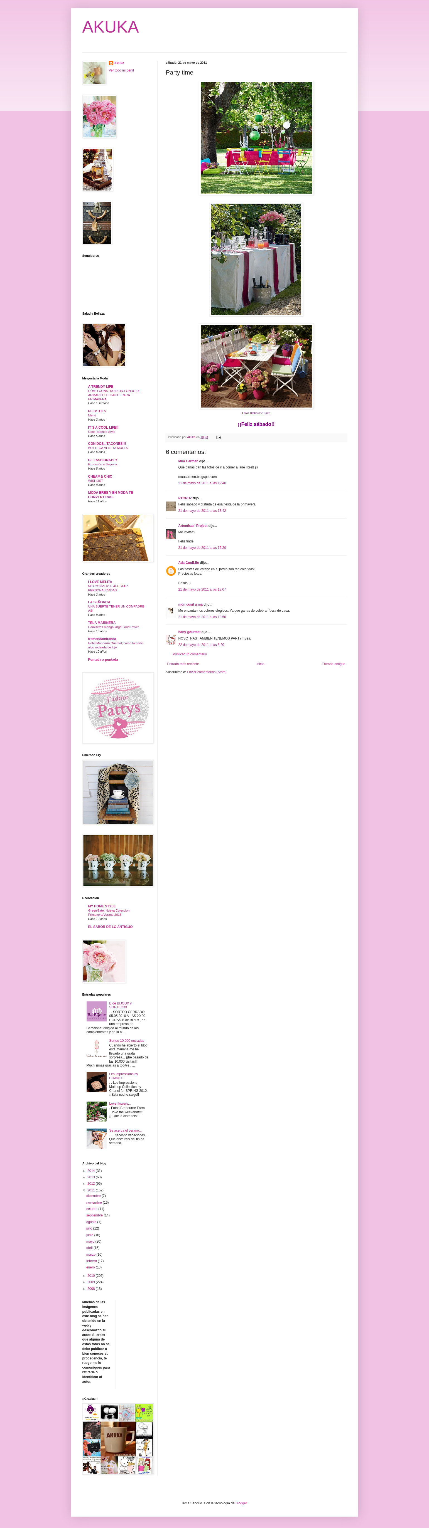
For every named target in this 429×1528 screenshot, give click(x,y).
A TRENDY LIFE (100, 387)
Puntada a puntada (103, 659)
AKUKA (110, 27)
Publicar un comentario (190, 654)
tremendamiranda (102, 639)
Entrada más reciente (183, 664)
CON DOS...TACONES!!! (107, 444)
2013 (91, 1177)
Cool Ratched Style (102, 431)
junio (90, 1235)
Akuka (119, 63)
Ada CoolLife (188, 563)
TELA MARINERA (102, 623)
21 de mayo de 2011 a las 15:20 (202, 548)
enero (91, 1267)
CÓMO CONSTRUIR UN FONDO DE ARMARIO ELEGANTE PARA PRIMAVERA (114, 395)
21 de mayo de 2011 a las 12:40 (202, 483)
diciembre (94, 1196)
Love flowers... (120, 1103)
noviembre (94, 1202)
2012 (91, 1184)
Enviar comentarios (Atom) (207, 672)
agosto (91, 1222)
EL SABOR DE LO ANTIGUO (110, 927)
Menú (92, 415)
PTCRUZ (185, 498)
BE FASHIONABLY (102, 460)
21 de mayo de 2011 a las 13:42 (202, 511)
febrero (92, 1261)
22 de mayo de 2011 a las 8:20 (201, 645)
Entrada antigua (333, 664)
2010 (91, 1276)
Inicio (260, 664)
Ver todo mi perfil (121, 70)
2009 (91, 1282)
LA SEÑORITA (99, 602)
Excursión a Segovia (102, 464)
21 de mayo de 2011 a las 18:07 (202, 589)
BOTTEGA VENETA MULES (108, 448)
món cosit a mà (190, 604)
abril (90, 1248)
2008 (91, 1289)
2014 (91, 1171)
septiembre (95, 1215)
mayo (90, 1241)
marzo (91, 1255)
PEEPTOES (97, 411)
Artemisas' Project (193, 526)
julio (89, 1228)
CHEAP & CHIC (100, 476)
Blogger (241, 1503)
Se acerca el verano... (125, 1130)
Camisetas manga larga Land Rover (113, 627)
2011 (91, 1190)
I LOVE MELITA (100, 582)
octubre (92, 1209)
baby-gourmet (189, 632)
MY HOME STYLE (102, 906)
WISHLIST (95, 480)
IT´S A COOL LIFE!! (103, 427)
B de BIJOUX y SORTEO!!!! (120, 1005)
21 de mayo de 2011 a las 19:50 (202, 617)
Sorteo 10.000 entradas (126, 1041)
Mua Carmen (188, 461)
